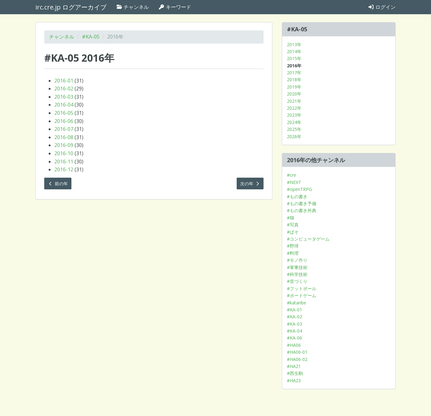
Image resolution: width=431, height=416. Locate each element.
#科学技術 (297, 274)
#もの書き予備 (301, 203)
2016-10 (63, 153)
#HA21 (294, 366)
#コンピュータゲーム (308, 239)
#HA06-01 (297, 352)
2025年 (294, 129)
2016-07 (63, 128)
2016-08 (63, 137)
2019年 (294, 87)
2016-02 (63, 88)
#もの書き (297, 196)
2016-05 (63, 112)
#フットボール (301, 288)
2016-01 (63, 80)
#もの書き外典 (301, 210)
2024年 (294, 122)
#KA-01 (294, 310)
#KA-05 (91, 36)
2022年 (294, 108)
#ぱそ (293, 232)
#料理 (293, 253)
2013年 (294, 44)
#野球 (293, 246)
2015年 (294, 58)
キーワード (174, 6)
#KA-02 (294, 317)
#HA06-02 (297, 359)
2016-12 (63, 169)
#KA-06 (294, 338)
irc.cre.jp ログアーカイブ (70, 7)
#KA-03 (294, 324)
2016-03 (63, 96)
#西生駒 (295, 373)
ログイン (382, 6)
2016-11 (63, 161)
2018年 (294, 79)
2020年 (294, 94)
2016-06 (63, 121)
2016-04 (63, 104)
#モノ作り (297, 260)
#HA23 (294, 380)
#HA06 (294, 345)
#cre (291, 175)
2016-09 (63, 145)
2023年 (294, 115)
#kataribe (296, 303)
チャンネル (132, 6)
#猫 (290, 218)
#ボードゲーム (301, 295)
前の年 (58, 183)
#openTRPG (299, 189)
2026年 (294, 136)
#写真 (293, 225)
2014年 (294, 51)
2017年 (294, 73)
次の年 (250, 183)
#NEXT (294, 182)
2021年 (294, 101)
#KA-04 (294, 331)
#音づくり (297, 281)
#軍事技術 (297, 267)
